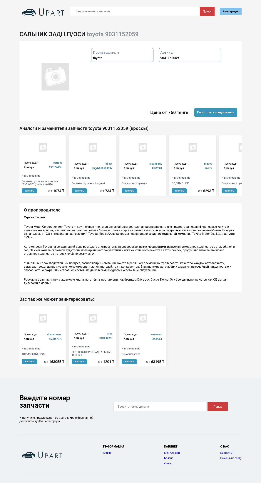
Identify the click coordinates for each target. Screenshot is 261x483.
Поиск (207, 11)
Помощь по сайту (231, 458)
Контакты (226, 452)
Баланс (168, 458)
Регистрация (231, 11)
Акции (107, 452)
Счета (167, 463)
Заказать (29, 191)
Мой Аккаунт (172, 452)
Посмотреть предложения (215, 112)
